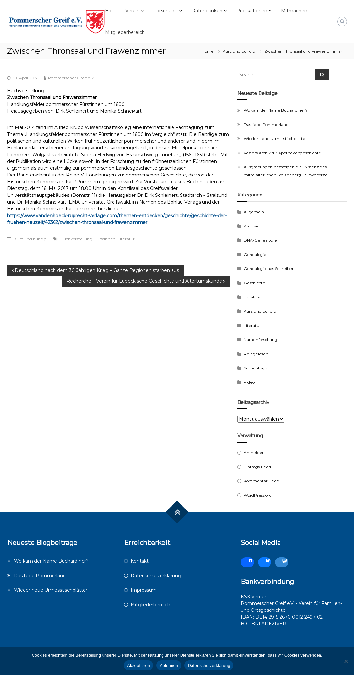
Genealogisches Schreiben (269, 268)
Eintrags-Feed (257, 466)
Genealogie (255, 254)
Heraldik (252, 297)
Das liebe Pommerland (266, 124)
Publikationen (251, 11)
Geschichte (254, 282)
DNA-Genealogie (260, 240)
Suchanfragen (257, 368)
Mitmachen (294, 11)
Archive (251, 226)
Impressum (144, 590)
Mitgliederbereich (125, 32)
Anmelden (254, 452)
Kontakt (140, 561)
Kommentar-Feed (261, 481)
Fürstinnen (104, 239)
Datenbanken (207, 11)
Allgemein (254, 211)
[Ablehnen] (346, 661)
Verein (132, 11)
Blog (110, 11)
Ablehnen (169, 665)
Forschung (165, 11)
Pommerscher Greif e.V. (71, 78)
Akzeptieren (138, 665)
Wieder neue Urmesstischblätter (275, 138)
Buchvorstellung (76, 239)
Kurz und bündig (239, 51)
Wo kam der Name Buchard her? (276, 110)
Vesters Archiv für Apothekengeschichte (282, 152)
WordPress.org (258, 495)
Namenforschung (260, 339)
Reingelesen (256, 353)
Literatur (126, 239)
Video (249, 382)
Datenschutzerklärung (156, 576)
